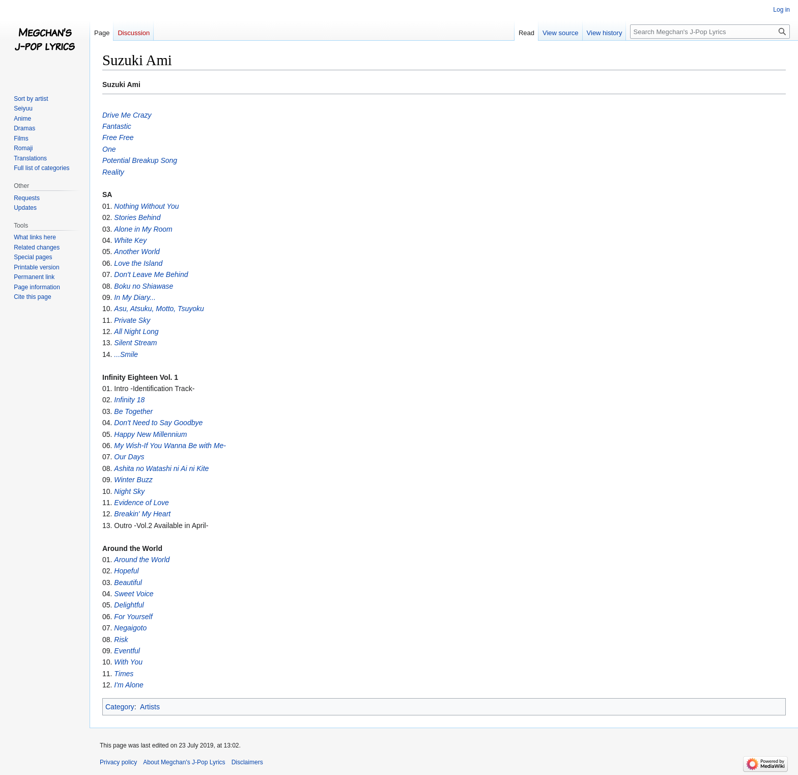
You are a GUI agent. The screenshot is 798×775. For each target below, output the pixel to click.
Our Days (129, 457)
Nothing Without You (146, 206)
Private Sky (132, 320)
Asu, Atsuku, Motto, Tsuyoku (159, 309)
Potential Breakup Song (139, 160)
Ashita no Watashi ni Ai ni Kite (161, 468)
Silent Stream (135, 343)
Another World (136, 251)
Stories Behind (137, 217)
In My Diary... (134, 297)
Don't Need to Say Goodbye (158, 423)
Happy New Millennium (150, 434)
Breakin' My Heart (142, 514)
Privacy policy (118, 762)
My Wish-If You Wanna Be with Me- (170, 445)
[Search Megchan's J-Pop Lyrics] (710, 31)
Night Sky (129, 491)
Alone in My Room (143, 229)
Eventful (127, 651)
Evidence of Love (141, 503)
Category (119, 707)
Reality (113, 172)
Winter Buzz (133, 480)
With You (128, 662)
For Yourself (133, 617)
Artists (150, 707)
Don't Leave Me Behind (151, 274)
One (109, 149)
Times (123, 674)
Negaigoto (130, 628)
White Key (130, 240)
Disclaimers (247, 762)
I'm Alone (128, 685)
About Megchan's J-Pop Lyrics (184, 762)
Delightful (129, 605)
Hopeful (126, 571)
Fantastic (116, 126)
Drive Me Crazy (126, 115)
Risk (121, 639)
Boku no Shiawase (143, 286)
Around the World (141, 560)
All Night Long (136, 331)
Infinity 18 (129, 400)
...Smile (126, 354)
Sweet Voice (133, 594)
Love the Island (138, 263)
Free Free (117, 137)
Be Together (133, 411)
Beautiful (127, 582)
